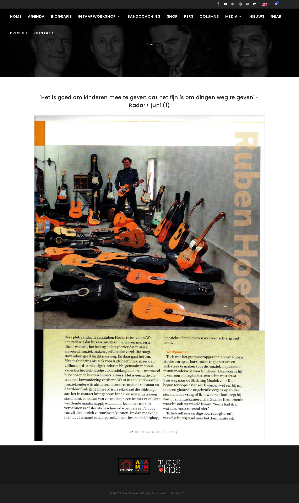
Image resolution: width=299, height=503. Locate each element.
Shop (172, 16)
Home (16, 16)
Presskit (19, 33)
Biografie (61, 16)
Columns (209, 16)
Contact (44, 33)
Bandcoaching (144, 16)
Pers (188, 16)
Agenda (36, 16)
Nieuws (257, 16)
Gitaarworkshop (99, 16)
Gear (276, 16)
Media (233, 16)
